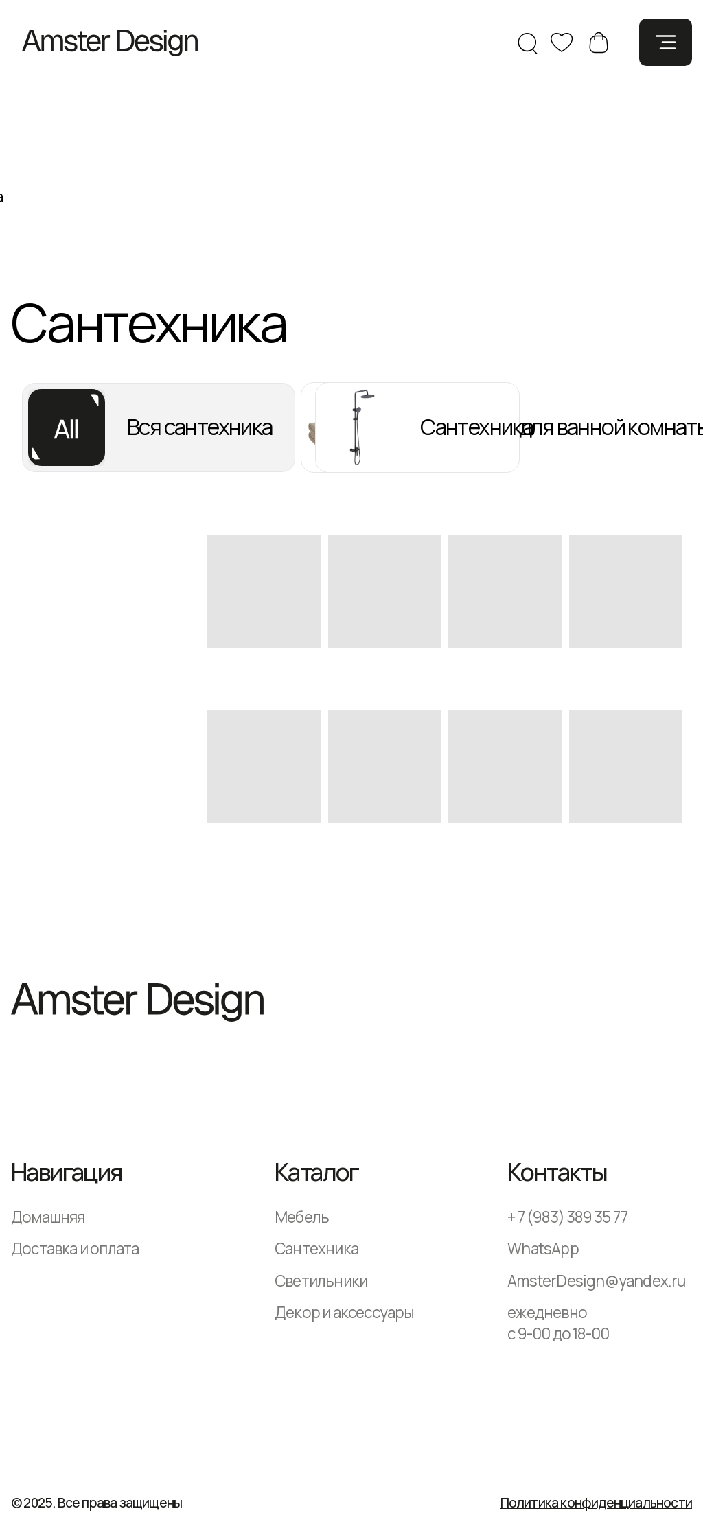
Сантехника (316, 1248)
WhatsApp (543, 1248)
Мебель (302, 1217)
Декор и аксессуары (345, 1312)
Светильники (321, 1280)
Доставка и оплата (75, 1248)
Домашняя (48, 1217)
